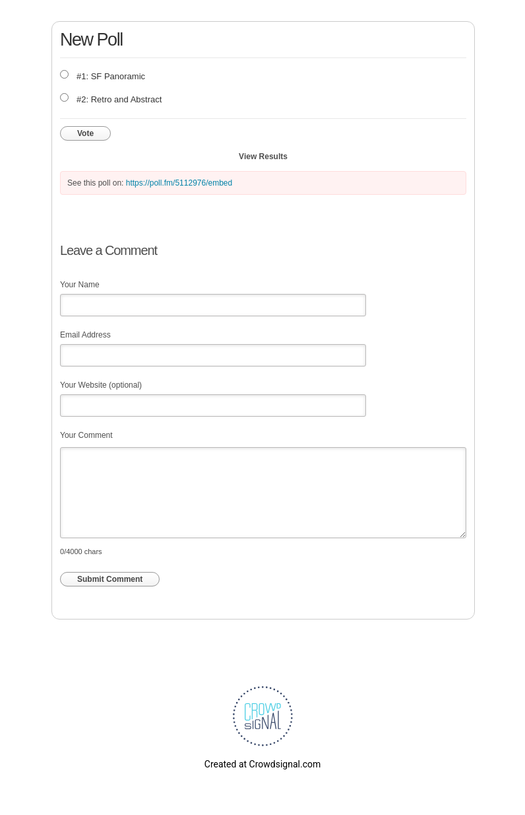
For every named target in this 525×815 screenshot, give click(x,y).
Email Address (85, 334)
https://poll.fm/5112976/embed (179, 183)
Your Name (80, 284)
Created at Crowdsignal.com (262, 764)
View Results (263, 156)
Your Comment (86, 435)
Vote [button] (85, 133)
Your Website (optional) (101, 385)
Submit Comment (109, 579)
